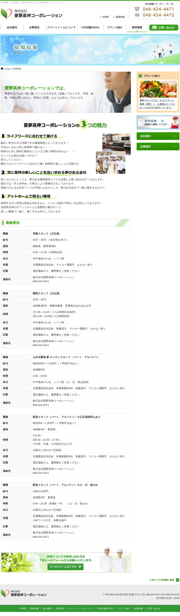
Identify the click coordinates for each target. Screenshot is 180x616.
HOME (105, 17)
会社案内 (12, 27)
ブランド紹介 (114, 27)
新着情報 (120, 17)
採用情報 (137, 27)
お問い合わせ (166, 27)
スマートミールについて (61, 27)
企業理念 (34, 27)
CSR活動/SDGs (90, 27)
